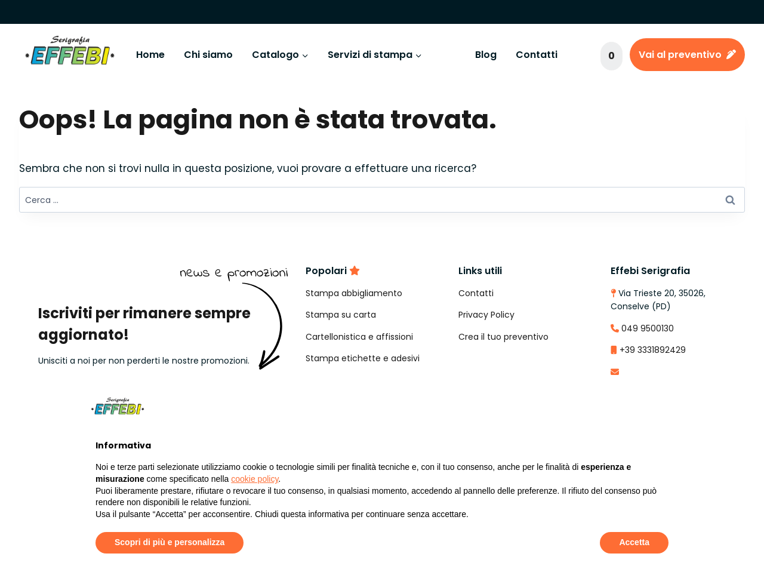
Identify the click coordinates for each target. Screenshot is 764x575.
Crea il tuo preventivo (503, 337)
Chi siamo (208, 55)
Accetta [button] (634, 542)
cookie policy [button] (254, 479)
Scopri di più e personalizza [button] (169, 542)
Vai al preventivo (687, 55)
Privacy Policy (486, 315)
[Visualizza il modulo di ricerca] (583, 55)
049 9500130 (647, 328)
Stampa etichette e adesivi (363, 358)
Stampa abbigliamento (354, 293)
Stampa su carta (341, 315)
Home (150, 55)
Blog (486, 55)
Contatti (536, 55)
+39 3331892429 (653, 350)
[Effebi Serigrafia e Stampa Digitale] (70, 55)
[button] (662, 406)
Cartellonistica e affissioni (359, 337)
